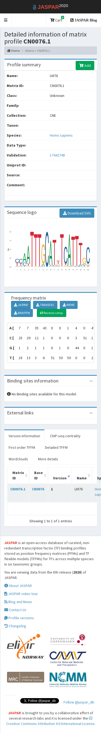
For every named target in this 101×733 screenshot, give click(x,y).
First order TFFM (22, 447)
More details (48, 459)
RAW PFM (22, 313)
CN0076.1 (17, 489)
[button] (6, 20)
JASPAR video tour (21, 593)
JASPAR (21, 305)
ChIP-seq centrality (65, 435)
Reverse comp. (51, 313)
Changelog (15, 625)
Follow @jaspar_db (79, 702)
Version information (24, 435)
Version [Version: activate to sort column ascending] (60, 478)
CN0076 (38, 489)
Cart (57, 19)
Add (85, 65)
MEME (69, 305)
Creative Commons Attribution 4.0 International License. (50, 721)
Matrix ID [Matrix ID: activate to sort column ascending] (18, 475)
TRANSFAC (45, 305)
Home (13, 51)
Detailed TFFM (56, 447)
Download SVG (77, 213)
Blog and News (18, 601)
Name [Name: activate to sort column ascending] (82, 478)
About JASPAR (18, 585)
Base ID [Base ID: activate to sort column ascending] (38, 475)
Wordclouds (18, 459)
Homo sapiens (61, 135)
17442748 (57, 155)
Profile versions (19, 617)
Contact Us (15, 609)
